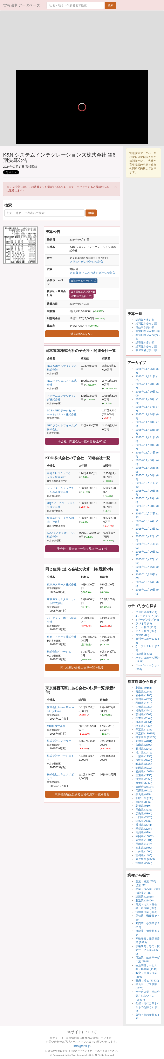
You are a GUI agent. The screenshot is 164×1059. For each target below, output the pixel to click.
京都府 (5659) (144, 782)
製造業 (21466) (144, 900)
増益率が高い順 (145, 327)
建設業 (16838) (144, 896)
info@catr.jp (82, 1046)
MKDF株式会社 (56, 726)
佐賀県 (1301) (144, 839)
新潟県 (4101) (144, 741)
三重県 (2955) (144, 775)
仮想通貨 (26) (144, 653)
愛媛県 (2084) (144, 828)
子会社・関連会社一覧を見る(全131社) (82, 548)
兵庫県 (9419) (144, 790)
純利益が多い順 (145, 319)
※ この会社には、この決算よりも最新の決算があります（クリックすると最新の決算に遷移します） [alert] (61, 188)
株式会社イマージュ (59, 651)
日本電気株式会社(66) (83, 291)
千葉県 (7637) (144, 729)
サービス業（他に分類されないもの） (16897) (148, 995)
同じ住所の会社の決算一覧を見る (82, 667)
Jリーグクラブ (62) (147, 615)
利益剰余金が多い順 (148, 331)
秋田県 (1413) (144, 702)
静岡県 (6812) (144, 767)
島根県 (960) (143, 805)
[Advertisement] (82, 41)
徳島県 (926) (143, 821)
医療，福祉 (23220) (147, 980)
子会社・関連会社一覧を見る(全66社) (82, 441)
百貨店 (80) (142, 635)
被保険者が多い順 (146, 350)
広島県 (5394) (144, 813)
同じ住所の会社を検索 (86, 261)
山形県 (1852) (144, 706)
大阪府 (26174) (144, 786)
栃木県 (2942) (144, 718)
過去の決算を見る (82, 333)
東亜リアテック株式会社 (61, 636)
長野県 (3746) (144, 760)
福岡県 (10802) (144, 836)
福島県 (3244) (144, 710)
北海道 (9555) (144, 687)
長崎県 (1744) (144, 843)
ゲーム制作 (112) (146, 627)
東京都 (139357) (145, 733)
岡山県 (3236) (144, 809)
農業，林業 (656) (146, 881)
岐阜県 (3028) (144, 763)
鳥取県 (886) (143, 802)
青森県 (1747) (144, 691)
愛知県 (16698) (144, 771)
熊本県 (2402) (144, 847)
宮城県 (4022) (144, 699)
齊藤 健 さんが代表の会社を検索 (92, 272)
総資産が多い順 (145, 342)
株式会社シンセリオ (59, 740)
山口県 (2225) (144, 817)
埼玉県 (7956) (144, 725)
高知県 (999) (143, 832)
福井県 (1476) (144, 752)
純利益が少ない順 (146, 323)
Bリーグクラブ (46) (147, 619)
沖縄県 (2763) (144, 862)
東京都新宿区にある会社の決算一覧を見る (82, 794)
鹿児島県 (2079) (145, 859)
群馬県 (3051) (144, 722)
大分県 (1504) (144, 851)
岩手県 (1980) (144, 695)
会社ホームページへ (83, 280)
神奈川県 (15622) (146, 737)
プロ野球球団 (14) (146, 612)
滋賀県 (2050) (144, 779)
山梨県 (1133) (144, 756)
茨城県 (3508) (144, 714)
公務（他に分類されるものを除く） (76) (148, 1007)
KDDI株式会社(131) (81, 296)
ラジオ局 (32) (144, 623)
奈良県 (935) (143, 794)
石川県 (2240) (144, 748)
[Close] (115, 187)
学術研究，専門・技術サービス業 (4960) (148, 950)
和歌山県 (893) (144, 798)
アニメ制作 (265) (146, 631)
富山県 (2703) (144, 744)
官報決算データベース (21, 5)
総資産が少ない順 (146, 346)
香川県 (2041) (144, 824)
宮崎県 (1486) (144, 855)
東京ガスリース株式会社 (61, 584)
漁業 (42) (141, 885)
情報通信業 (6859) (146, 912)
